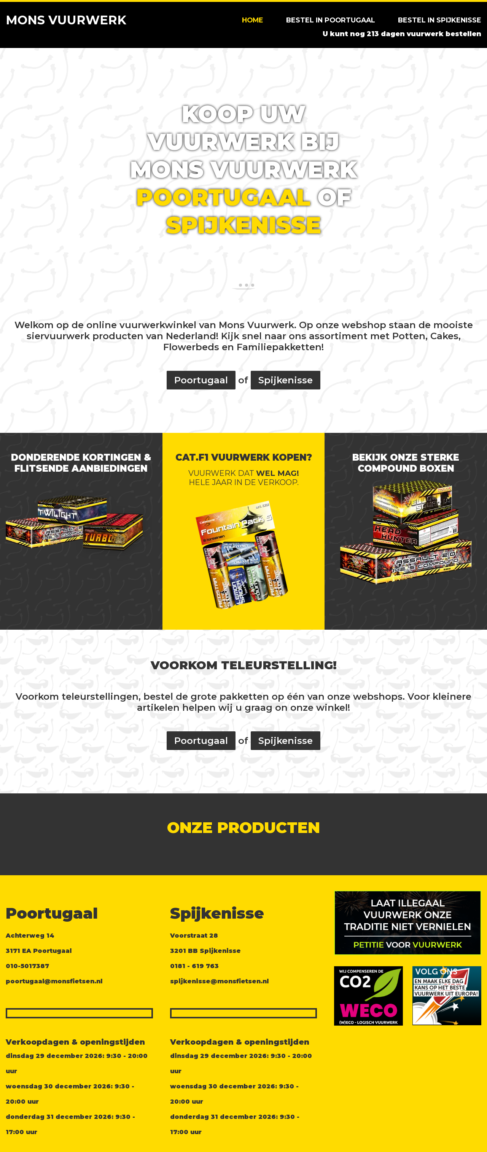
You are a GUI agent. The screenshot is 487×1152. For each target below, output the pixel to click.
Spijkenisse (243, 225)
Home (252, 20)
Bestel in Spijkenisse (439, 20)
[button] (9, 169)
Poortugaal (223, 197)
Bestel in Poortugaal (330, 20)
